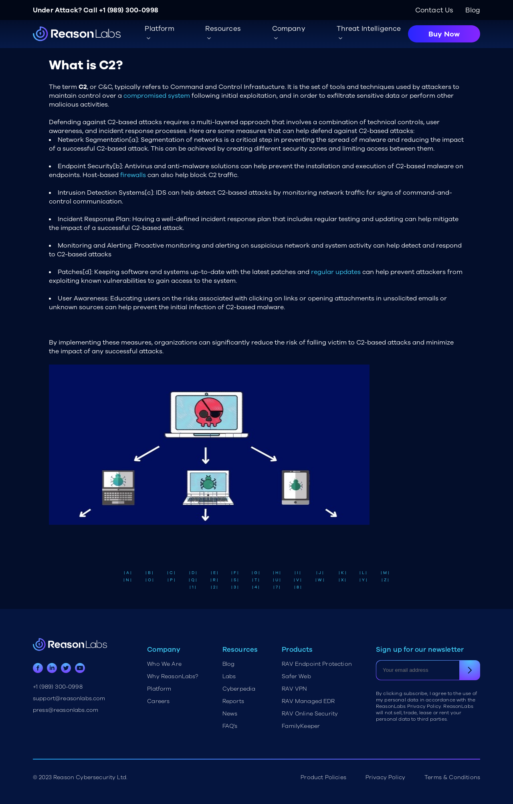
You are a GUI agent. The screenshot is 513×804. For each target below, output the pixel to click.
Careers (158, 701)
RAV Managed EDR (308, 701)
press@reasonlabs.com (65, 710)
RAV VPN (294, 689)
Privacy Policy (385, 777)
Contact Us (434, 10)
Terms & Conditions (452, 777)
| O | (149, 580)
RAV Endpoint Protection (317, 664)
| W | (319, 580)
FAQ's (230, 726)
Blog (472, 10)
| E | (214, 573)
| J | (319, 573)
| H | (277, 573)
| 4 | (255, 587)
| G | (256, 573)
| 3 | (234, 587)
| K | (342, 573)
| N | (127, 580)
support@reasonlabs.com (69, 698)
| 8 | (297, 587)
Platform (159, 689)
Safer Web (296, 676)
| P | (171, 580)
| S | (234, 580)
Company (288, 28)
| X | (342, 580)
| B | (149, 573)
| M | (385, 573)
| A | (127, 573)
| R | (214, 580)
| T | (255, 580)
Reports (233, 701)
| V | (297, 580)
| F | (234, 573)
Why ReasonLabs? (172, 676)
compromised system (156, 95)
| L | (363, 573)
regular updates (336, 272)
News (230, 713)
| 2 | (214, 587)
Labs (229, 676)
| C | (171, 573)
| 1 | (193, 587)
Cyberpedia (239, 689)
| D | (193, 573)
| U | (277, 580)
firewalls (133, 175)
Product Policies (323, 777)
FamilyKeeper (301, 726)
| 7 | (276, 587)
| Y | (363, 580)
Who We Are (164, 664)
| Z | (385, 580)
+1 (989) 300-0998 (128, 10)
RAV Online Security (310, 713)
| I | (298, 573)
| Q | (193, 580)
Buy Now (444, 34)
